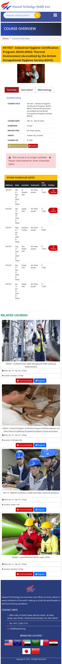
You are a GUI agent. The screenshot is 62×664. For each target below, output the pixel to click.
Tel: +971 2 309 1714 (18, 623)
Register (40, 380)
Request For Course (17, 146)
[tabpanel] (31, 123)
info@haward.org (17, 628)
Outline (33, 146)
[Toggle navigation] (55, 15)
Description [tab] (27, 89)
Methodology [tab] (45, 89)
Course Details (24, 380)
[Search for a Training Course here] (18, 15)
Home (5, 38)
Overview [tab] (12, 89)
